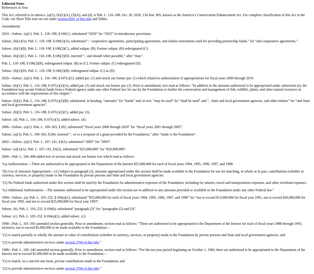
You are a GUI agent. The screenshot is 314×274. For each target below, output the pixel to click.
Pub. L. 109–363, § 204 (39, 134)
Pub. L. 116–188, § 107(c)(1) (54, 78)
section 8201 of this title (74, 19)
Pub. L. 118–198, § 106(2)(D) (48, 56)
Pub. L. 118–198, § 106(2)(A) (48, 41)
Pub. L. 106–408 (24, 156)
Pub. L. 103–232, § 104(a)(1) (49, 197)
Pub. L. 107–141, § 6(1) (50, 142)
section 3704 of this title (82, 242)
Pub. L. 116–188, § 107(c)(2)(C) (45, 112)
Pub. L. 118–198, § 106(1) (52, 34)
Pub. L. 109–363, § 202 (50, 127)
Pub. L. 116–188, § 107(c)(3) (39, 119)
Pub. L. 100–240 (24, 250)
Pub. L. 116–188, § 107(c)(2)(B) (45, 101)
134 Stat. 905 (151, 15)
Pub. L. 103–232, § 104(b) (37, 209)
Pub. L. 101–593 (24, 223)
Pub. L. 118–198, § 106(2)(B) (22, 63)
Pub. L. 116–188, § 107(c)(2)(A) (45, 85)
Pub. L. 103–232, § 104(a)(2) (39, 216)
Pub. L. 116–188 (108, 15)
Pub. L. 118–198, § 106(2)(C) (48, 48)
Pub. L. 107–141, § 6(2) (44, 149)
